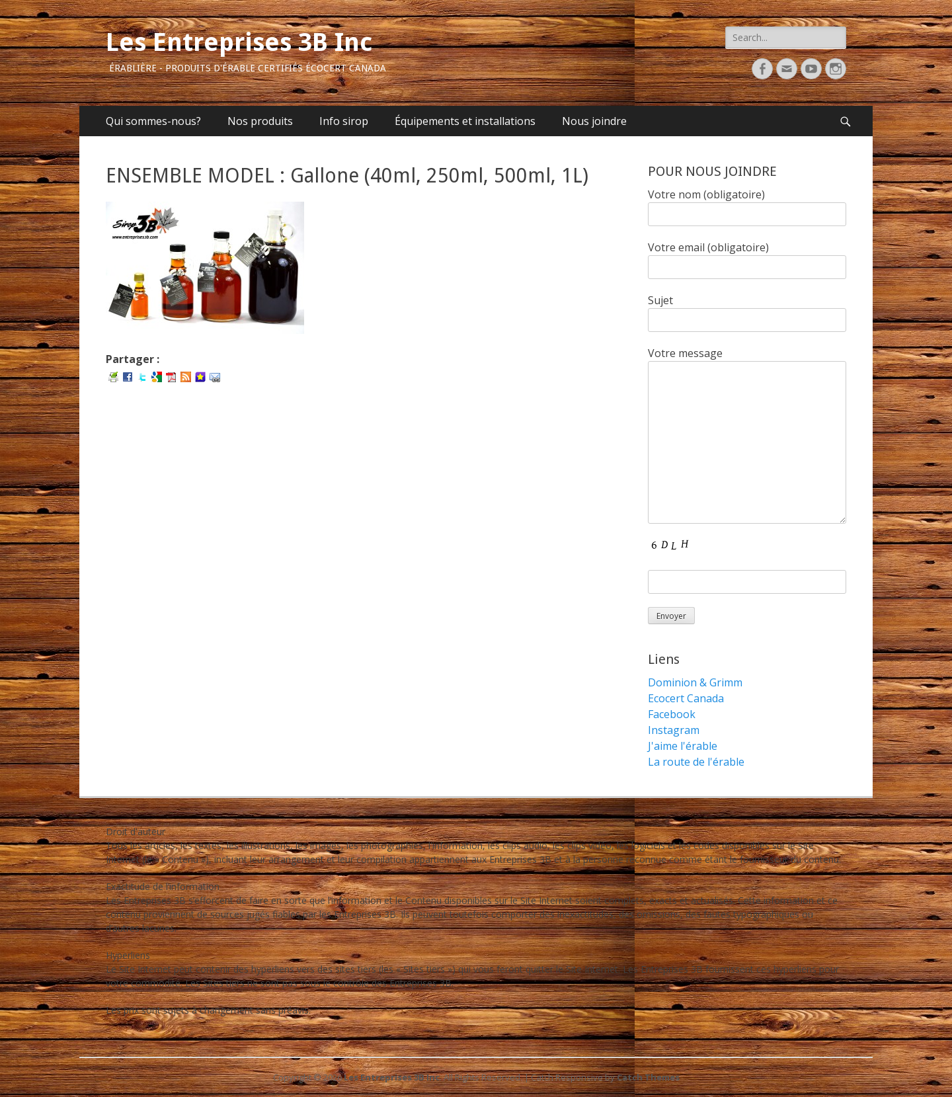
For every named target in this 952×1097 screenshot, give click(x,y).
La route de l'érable (696, 761)
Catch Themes (648, 1077)
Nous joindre (594, 121)
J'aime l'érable (682, 746)
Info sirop (343, 121)
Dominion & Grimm (695, 682)
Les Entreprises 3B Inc (239, 42)
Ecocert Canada (686, 698)
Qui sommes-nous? (153, 121)
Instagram (673, 730)
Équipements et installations (465, 121)
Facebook (671, 714)
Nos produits (260, 121)
